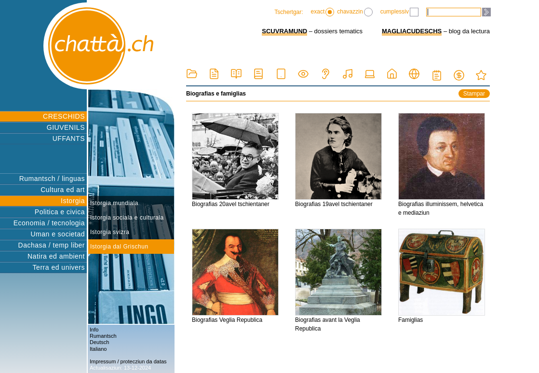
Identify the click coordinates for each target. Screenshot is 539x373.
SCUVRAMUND (284, 31)
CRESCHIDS (64, 116)
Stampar (474, 93)
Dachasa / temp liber (51, 245)
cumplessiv (399, 12)
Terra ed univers (59, 267)
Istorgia (73, 201)
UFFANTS (69, 138)
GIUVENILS (66, 127)
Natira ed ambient (56, 256)
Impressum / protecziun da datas (128, 361)
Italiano (98, 349)
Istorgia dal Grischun (119, 246)
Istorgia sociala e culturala (127, 217)
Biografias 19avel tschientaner (338, 160)
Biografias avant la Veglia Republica (338, 280)
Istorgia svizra (110, 232)
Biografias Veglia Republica (235, 276)
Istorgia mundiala (114, 203)
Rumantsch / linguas (52, 178)
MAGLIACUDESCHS (412, 31)
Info (94, 329)
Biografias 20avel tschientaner (235, 160)
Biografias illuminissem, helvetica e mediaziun (441, 164)
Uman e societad (57, 234)
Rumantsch (103, 336)
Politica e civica (60, 212)
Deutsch (99, 342)
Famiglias (441, 276)
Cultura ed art (62, 189)
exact (323, 12)
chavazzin (354, 12)
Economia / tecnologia (49, 223)
